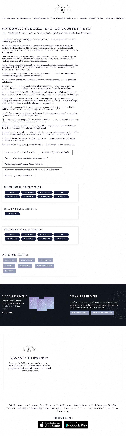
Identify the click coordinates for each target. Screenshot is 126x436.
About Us (115, 408)
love (8, 306)
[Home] (63, 8)
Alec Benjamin (45, 196)
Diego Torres (29, 192)
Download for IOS (79, 312)
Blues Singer (10, 260)
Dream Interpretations (115, 18)
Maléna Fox (28, 196)
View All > (61, 196)
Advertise (81, 408)
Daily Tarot (71, 18)
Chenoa (12, 192)
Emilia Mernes (45, 192)
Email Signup (56, 408)
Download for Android (102, 312)
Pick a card (8, 312)
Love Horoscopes (31, 405)
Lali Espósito (12, 196)
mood (13, 306)
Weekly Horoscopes (24, 18)
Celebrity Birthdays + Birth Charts (22, 33)
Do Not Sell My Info (102, 408)
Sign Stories (44, 408)
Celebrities (33, 408)
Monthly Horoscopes (41, 18)
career (4, 308)
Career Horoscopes (47, 405)
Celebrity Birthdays (96, 18)
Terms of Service (69, 408)
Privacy (90, 408)
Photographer (45, 260)
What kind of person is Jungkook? (55, 152)
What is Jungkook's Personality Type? (20, 152)
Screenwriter (25, 265)
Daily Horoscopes (8, 18)
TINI (61, 192)
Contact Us (61, 411)
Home (4, 33)
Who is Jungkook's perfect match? (18, 175)
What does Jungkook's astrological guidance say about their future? (32, 170)
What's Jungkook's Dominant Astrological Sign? (24, 164)
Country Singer (27, 260)
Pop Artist (9, 265)
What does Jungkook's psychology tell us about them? (26, 158)
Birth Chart (112, 405)
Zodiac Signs (82, 18)
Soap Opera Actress (44, 265)
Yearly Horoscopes (58, 18)
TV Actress (9, 270)
